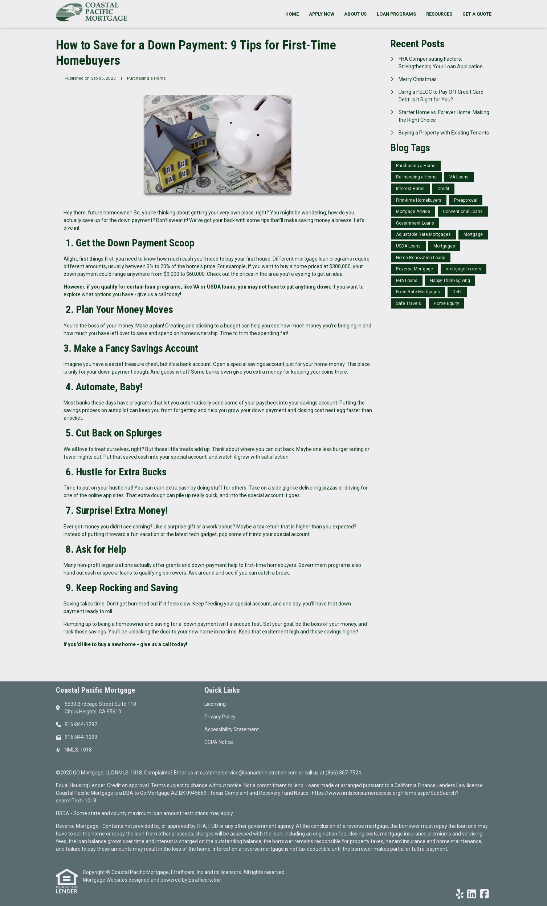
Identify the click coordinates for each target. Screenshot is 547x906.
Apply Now (321, 14)
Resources (439, 14)
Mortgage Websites (105, 880)
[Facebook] (484, 894)
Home (292, 14)
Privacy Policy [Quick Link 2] (220, 717)
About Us (355, 14)
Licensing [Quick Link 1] (215, 704)
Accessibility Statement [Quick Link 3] (231, 729)
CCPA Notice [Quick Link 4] (218, 742)
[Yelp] (460, 894)
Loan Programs (396, 14)
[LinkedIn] (471, 894)
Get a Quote (476, 14)
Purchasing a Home (146, 78)
